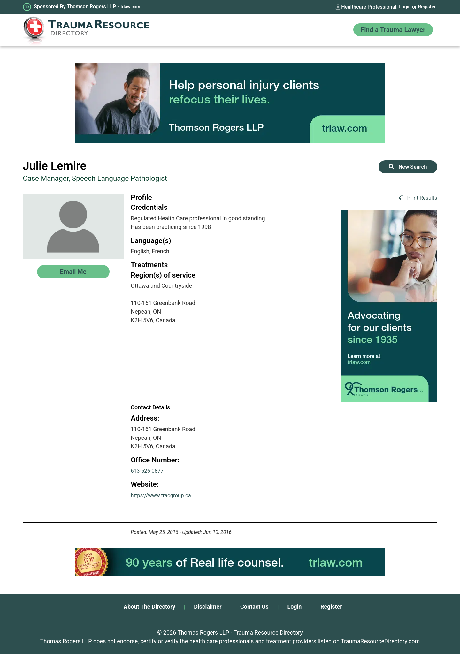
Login (402, 7)
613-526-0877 (148, 470)
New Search (406, 167)
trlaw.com (130, 6)
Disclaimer (207, 606)
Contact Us (254, 606)
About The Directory (149, 606)
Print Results (417, 198)
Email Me (73, 272)
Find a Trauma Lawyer (388, 30)
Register (426, 7)
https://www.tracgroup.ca (163, 495)
